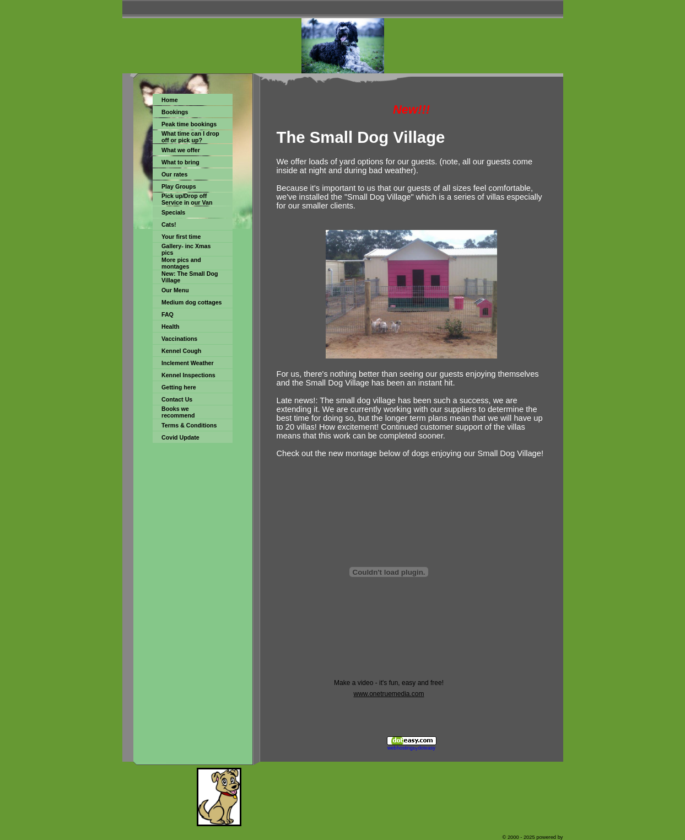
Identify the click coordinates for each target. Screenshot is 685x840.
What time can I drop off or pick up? (190, 136)
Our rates (174, 174)
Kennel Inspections (188, 375)
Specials (173, 212)
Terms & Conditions (189, 425)
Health (170, 326)
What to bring (180, 162)
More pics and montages (181, 263)
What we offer (180, 150)
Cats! (168, 224)
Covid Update (180, 437)
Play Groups (178, 186)
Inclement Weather (187, 363)
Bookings (174, 112)
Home (169, 100)
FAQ (167, 314)
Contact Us (176, 399)
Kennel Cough (181, 350)
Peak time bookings (189, 124)
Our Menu (175, 290)
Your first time (181, 236)
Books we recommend (178, 412)
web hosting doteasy (411, 748)
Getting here (178, 387)
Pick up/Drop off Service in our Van (186, 199)
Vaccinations (179, 338)
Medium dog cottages (191, 302)
